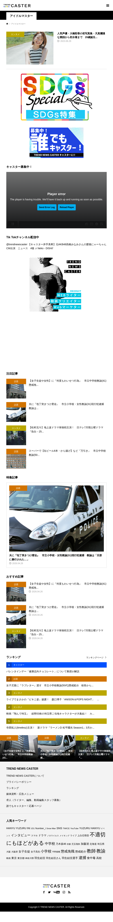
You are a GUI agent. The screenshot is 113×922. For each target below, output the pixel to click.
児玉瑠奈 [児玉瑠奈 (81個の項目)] (75, 844)
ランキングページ (94, 657)
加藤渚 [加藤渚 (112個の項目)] (85, 843)
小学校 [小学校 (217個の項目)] (46, 851)
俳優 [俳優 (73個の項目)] (69, 844)
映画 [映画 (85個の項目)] (8, 858)
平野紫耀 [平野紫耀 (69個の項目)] (56, 852)
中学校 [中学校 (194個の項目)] (50, 843)
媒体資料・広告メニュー (20, 793)
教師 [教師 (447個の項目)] (91, 850)
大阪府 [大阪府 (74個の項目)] (14, 852)
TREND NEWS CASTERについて (25, 775)
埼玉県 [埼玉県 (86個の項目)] (100, 844)
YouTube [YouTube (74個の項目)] (74, 828)
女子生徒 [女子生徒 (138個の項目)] (24, 851)
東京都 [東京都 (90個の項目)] (20, 858)
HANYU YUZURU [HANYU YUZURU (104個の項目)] (16, 828)
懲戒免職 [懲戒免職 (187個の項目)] (67, 851)
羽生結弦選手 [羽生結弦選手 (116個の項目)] (70, 857)
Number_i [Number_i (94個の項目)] (40, 828)
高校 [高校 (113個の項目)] (99, 858)
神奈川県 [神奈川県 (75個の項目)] (29, 858)
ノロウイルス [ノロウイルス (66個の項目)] (53, 836)
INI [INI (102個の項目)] (28, 828)
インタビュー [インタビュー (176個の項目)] (20, 835)
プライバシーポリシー (18, 781)
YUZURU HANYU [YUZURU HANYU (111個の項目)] (89, 828)
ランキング (12, 788)
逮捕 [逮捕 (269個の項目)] (82, 858)
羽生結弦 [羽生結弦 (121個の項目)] (39, 857)
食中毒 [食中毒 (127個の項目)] (91, 857)
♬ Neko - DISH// (44, 248)
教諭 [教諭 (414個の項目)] (100, 851)
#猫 (32, 248)
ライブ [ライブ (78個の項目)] (73, 835)
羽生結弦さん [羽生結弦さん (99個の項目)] (53, 858)
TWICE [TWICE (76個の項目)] (66, 828)
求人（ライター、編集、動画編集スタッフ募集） (34, 800)
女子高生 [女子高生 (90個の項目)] (35, 851)
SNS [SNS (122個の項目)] (59, 828)
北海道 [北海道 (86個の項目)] (93, 844)
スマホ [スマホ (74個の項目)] (34, 836)
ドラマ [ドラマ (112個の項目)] (42, 835)
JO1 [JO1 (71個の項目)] (33, 828)
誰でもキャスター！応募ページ (24, 806)
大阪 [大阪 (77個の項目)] (8, 851)
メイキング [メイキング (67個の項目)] (64, 836)
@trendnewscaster (16, 244)
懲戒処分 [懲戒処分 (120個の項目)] (80, 851)
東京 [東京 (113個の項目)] (14, 858)
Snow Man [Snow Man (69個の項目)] (51, 828)
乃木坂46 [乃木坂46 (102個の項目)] (61, 843)
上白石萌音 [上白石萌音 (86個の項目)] (83, 835)
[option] (19, 748)
